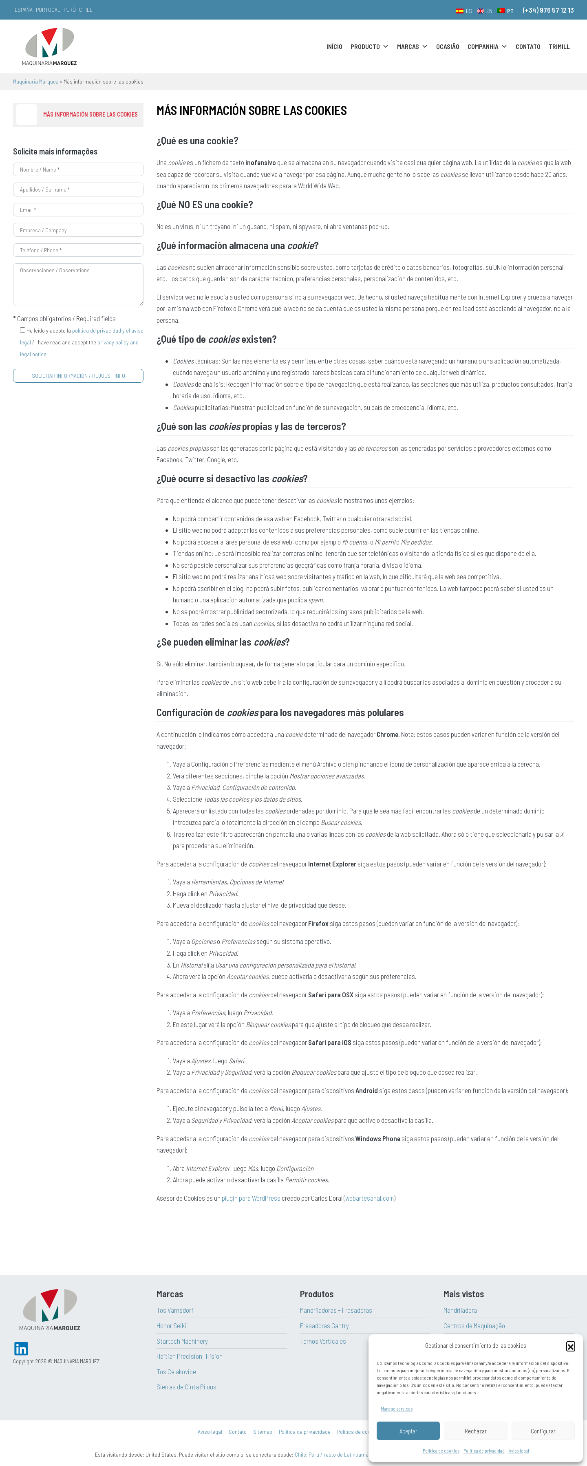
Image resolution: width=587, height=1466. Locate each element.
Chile (86, 9)
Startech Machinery (182, 1341)
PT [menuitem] (510, 10)
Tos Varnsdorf (175, 1310)
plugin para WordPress (251, 1198)
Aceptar (408, 1431)
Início (334, 46)
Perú (70, 9)
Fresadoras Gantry (324, 1325)
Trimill (559, 46)
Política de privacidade (305, 1431)
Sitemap (262, 1431)
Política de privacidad (484, 1450)
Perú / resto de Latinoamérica (343, 1454)
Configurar (543, 1431)
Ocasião (447, 46)
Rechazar (476, 1431)
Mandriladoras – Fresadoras (336, 1310)
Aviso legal (519, 1450)
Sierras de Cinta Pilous (186, 1386)
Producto (370, 46)
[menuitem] (464, 10)
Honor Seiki (171, 1325)
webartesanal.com (369, 1198)
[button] (571, 1346)
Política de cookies (441, 1450)
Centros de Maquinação (474, 1325)
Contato (528, 46)
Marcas (412, 46)
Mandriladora (460, 1310)
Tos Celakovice (176, 1371)
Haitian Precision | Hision (190, 1356)
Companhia (488, 46)
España (24, 9)
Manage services (397, 1408)
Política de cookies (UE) (363, 1431)
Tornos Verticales (323, 1341)
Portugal (48, 9)
